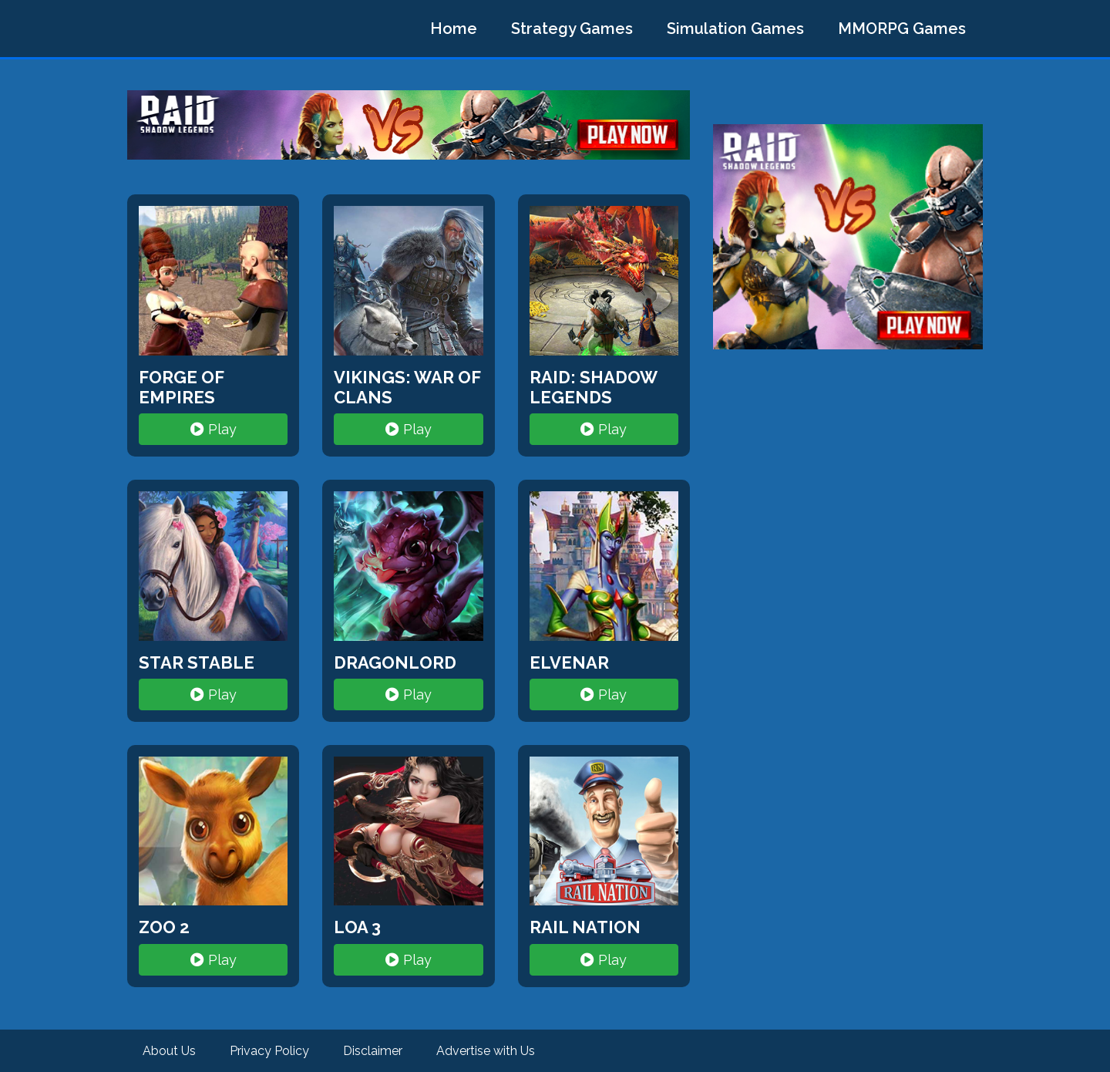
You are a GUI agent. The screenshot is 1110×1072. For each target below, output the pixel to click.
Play (213, 429)
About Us (169, 1050)
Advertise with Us (485, 1050)
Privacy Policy (269, 1050)
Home (453, 28)
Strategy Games (572, 28)
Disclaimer (372, 1050)
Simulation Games (735, 28)
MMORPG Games (902, 28)
